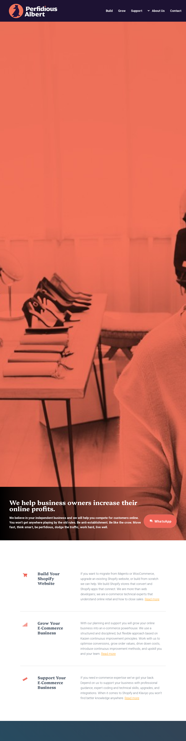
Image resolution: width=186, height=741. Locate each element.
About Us (158, 11)
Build (109, 11)
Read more (152, 599)
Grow (122, 11)
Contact (175, 11)
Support (136, 11)
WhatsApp (160, 521)
